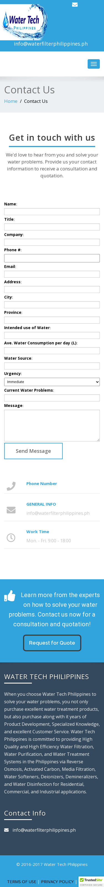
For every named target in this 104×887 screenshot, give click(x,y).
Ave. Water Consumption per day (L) (40, 343)
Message (13, 405)
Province (13, 312)
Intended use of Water (27, 327)
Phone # (12, 249)
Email (10, 266)
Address (12, 281)
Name (10, 204)
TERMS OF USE (21, 881)
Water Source (18, 358)
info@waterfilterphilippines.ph (51, 43)
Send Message (33, 451)
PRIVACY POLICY (57, 881)
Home (10, 101)
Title (9, 219)
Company (14, 234)
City (8, 297)
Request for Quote (52, 643)
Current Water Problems (29, 390)
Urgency (13, 373)
